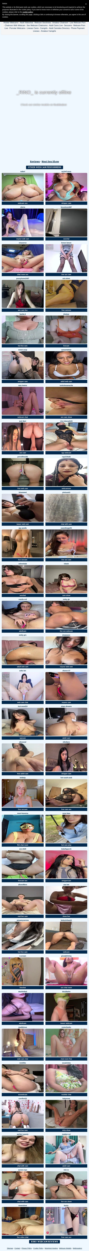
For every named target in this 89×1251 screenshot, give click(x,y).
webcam (66, 952)
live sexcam (22, 560)
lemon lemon (66, 243)
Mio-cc (66, 1170)
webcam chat (22, 417)
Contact (17, 1248)
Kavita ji (23, 314)
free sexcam (22, 809)
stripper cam (66, 203)
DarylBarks (66, 992)
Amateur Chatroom (60, 23)
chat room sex (22, 274)
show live (66, 916)
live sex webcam (66, 631)
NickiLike (22, 1063)
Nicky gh (66, 599)
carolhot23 (23, 1098)
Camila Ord (23, 599)
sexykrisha (66, 1063)
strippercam (66, 881)
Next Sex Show (50, 161)
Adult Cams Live (56, 25)
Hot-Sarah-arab (66, 778)
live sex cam (66, 274)
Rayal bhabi (66, 457)
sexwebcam (22, 1095)
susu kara (66, 813)
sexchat (66, 239)
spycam (23, 738)
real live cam (23, 916)
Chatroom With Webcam (15, 25)
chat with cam (66, 524)
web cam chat (22, 702)
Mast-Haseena (22, 813)
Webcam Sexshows (42, 23)
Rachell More (66, 171)
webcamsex (66, 488)
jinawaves (66, 635)
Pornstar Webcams (17, 28)
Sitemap (10, 1248)
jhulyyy (66, 314)
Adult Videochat (26, 23)
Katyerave (66, 1098)
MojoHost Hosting (51, 1248)
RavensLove (22, 1205)
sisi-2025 (22, 849)
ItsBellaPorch (66, 849)
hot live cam (22, 346)
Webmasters (77, 1248)
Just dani (22, 421)
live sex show (66, 1201)
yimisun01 (66, 492)
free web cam (22, 488)
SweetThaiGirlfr (66, 528)
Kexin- (66, 1205)
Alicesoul (22, 742)
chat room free (66, 1059)
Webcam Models (65, 1248)
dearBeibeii (22, 992)
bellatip (23, 778)
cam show (66, 595)
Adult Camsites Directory (59, 28)
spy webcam (66, 453)
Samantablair (66, 350)
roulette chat (66, 1095)
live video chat (22, 1237)
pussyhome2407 (22, 278)
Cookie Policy (38, 1248)
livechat (23, 988)
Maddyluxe (22, 1027)
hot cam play (66, 845)
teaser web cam (23, 524)
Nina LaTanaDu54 (66, 421)
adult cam (66, 738)
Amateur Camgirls (48, 31)
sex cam (22, 453)
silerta (22, 207)
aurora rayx (22, 1170)
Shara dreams (66, 706)
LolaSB (66, 564)
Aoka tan (22, 671)
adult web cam (66, 381)
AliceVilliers (22, 885)
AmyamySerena (23, 920)
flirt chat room (22, 845)
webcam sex (23, 203)
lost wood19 (22, 706)
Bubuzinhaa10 (66, 920)
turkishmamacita (66, 385)
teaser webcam (66, 1023)
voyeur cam (66, 702)
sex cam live (23, 310)
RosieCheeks (66, 1027)
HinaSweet (23, 492)
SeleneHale (22, 564)
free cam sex (66, 809)
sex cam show (66, 417)
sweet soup (22, 350)
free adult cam (22, 774)
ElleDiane (66, 742)
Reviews (35, 161)
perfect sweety (22, 1134)
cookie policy (28, 12)
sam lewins (22, 385)
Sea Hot (66, 885)
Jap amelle (23, 528)
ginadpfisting (66, 956)
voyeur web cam (22, 239)
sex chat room (66, 988)
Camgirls (44, 28)
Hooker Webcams (11, 23)
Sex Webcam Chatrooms (37, 25)
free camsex (66, 310)
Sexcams (68, 25)
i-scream (22, 956)
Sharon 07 (66, 671)
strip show (66, 1130)
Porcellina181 (22, 457)
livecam (66, 346)
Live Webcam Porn (77, 23)
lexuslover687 (66, 207)
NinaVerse (23, 243)
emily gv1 (22, 635)
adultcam (22, 631)
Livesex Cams (33, 28)
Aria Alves (66, 278)
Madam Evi (66, 1134)
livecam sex (22, 881)
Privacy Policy (27, 1248)
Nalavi (22, 171)
